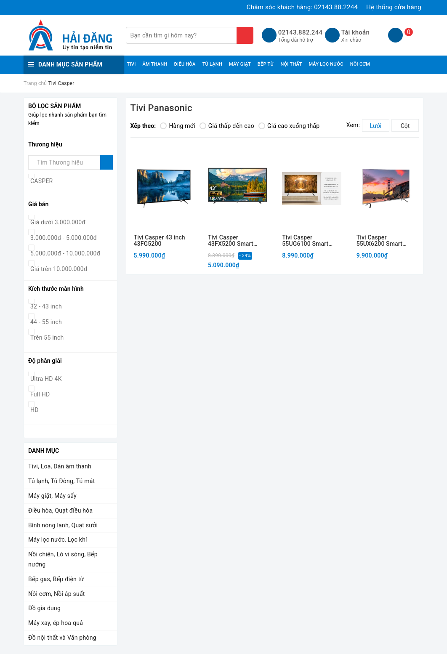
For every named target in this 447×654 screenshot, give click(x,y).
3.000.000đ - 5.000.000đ (63, 237)
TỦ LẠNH (212, 64)
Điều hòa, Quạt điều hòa (60, 510)
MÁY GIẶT (240, 64)
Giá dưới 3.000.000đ (57, 222)
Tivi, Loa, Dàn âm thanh (59, 466)
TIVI (131, 64)
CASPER (41, 181)
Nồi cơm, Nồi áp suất (56, 593)
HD (34, 410)
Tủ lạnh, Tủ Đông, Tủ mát (61, 481)
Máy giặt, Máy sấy (52, 495)
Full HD (40, 394)
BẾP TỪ (266, 64)
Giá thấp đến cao (227, 125)
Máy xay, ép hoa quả (55, 622)
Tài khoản (355, 32)
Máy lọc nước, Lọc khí (57, 539)
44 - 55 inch (46, 322)
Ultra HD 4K (46, 378)
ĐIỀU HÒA (184, 64)
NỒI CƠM (360, 64)
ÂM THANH (155, 64)
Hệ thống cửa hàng (393, 7)
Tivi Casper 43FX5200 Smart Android (230, 240)
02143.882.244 (300, 32)
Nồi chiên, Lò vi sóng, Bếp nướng (63, 559)
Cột (405, 125)
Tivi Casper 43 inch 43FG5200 (159, 240)
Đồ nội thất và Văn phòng (62, 637)
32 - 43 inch (46, 306)
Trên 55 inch (47, 337)
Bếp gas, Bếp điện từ (56, 579)
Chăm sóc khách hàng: (302, 7)
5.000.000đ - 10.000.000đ (65, 253)
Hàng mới (177, 125)
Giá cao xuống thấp (288, 125)
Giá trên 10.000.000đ (59, 269)
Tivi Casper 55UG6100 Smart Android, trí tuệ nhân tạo (309, 240)
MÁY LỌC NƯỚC (326, 64)
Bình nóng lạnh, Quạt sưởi (63, 525)
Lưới (375, 125)
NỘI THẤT (291, 64)
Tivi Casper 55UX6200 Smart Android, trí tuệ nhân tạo (384, 240)
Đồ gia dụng (44, 608)
